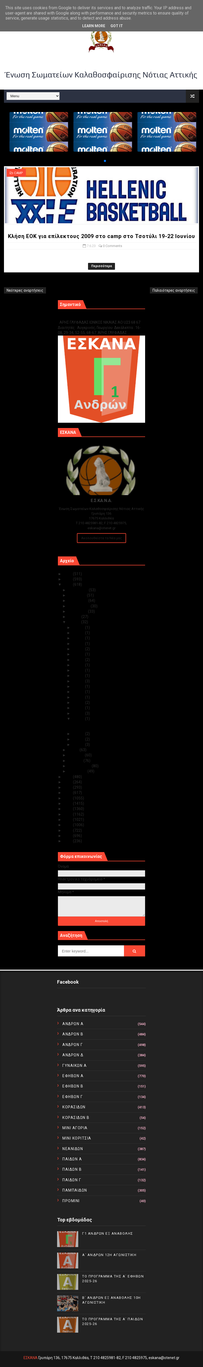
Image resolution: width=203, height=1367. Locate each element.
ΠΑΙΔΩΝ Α (72, 1159)
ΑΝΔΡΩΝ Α (73, 1024)
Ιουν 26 (78, 649)
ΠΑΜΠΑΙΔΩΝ (74, 1190)
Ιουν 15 (78, 692)
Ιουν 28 (78, 638)
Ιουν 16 (78, 686)
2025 (68, 574)
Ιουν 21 (78, 665)
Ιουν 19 (78, 675)
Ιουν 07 (78, 719)
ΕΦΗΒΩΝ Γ (72, 1097)
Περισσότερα (101, 266)
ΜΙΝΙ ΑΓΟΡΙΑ (75, 1128)
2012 (68, 830)
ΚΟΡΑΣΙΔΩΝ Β (76, 1117)
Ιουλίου (74, 617)
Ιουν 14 (78, 697)
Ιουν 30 (78, 627)
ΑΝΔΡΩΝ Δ (72, 1055)
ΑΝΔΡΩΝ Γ (72, 1045)
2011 (68, 836)
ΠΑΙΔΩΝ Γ (71, 1180)
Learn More (93, 26)
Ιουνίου (74, 622)
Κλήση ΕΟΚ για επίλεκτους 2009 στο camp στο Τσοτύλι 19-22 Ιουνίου (101, 236)
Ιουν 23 (78, 660)
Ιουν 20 (78, 670)
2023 (68, 584)
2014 (68, 819)
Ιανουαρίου (77, 771)
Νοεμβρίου (77, 595)
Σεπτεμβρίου (79, 606)
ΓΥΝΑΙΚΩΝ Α (74, 1065)
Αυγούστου (78, 611)
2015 (68, 814)
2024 (68, 579)
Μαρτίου (76, 761)
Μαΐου (74, 750)
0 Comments (112, 246)
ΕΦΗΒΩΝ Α (73, 1076)
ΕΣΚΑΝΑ (31, 1358)
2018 (68, 798)
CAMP (18, 173)
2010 (68, 841)
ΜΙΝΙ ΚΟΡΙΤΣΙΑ (76, 1138)
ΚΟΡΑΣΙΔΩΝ (74, 1107)
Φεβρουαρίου (80, 766)
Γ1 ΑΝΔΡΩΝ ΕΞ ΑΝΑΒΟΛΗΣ (85, 316)
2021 (68, 782)
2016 (68, 809)
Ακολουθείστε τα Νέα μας (101, 538)
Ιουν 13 (78, 702)
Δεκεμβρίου (78, 590)
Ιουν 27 (78, 643)
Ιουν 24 (78, 654)
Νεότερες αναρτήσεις (25, 290)
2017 (68, 803)
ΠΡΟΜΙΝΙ (71, 1201)
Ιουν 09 (78, 713)
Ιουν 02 (78, 739)
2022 (68, 777)
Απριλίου (76, 755)
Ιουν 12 (78, 708)
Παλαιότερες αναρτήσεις (174, 290)
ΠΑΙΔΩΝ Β (72, 1169)
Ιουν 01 (78, 744)
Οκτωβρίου (78, 600)
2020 (68, 787)
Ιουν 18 (78, 681)
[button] (101, 161)
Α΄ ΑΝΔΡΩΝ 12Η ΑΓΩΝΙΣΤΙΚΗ (109, 1255)
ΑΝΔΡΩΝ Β (72, 1034)
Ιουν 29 (78, 633)
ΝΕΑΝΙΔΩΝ (72, 1149)
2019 (68, 793)
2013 (68, 825)
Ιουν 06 (78, 734)
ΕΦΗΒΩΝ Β (72, 1086)
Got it (116, 26)
